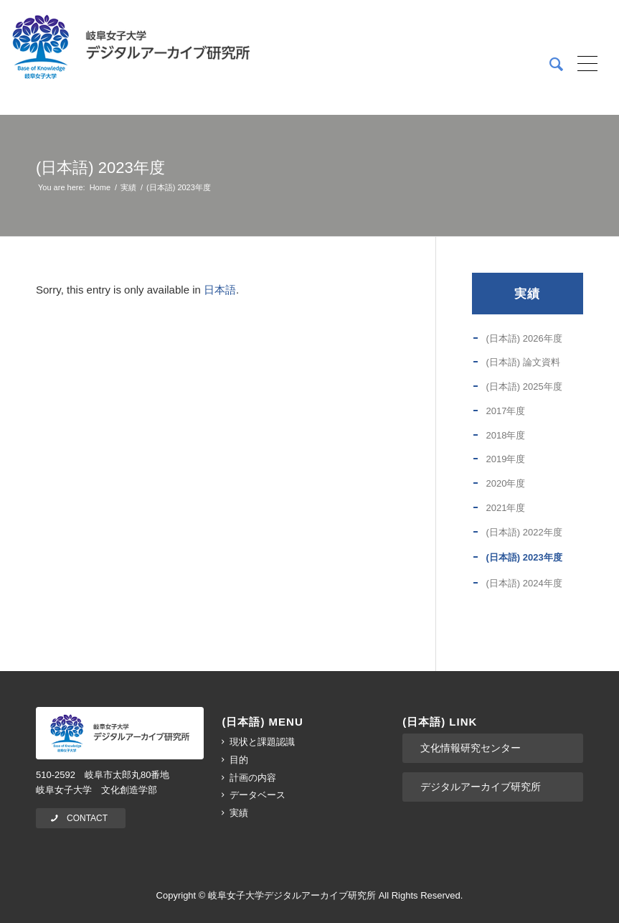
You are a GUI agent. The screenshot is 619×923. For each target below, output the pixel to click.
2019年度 (505, 459)
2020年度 (505, 483)
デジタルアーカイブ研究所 (480, 786)
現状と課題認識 (262, 741)
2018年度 (505, 435)
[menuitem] (549, 64)
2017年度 (505, 411)
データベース (257, 795)
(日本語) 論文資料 (522, 362)
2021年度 (505, 507)
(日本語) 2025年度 (524, 386)
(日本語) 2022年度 (524, 532)
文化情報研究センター (470, 748)
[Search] (549, 64)
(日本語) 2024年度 (524, 583)
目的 (239, 759)
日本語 (220, 290)
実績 (527, 293)
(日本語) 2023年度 (100, 168)
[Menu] (583, 64)
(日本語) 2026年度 (524, 338)
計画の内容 (253, 777)
